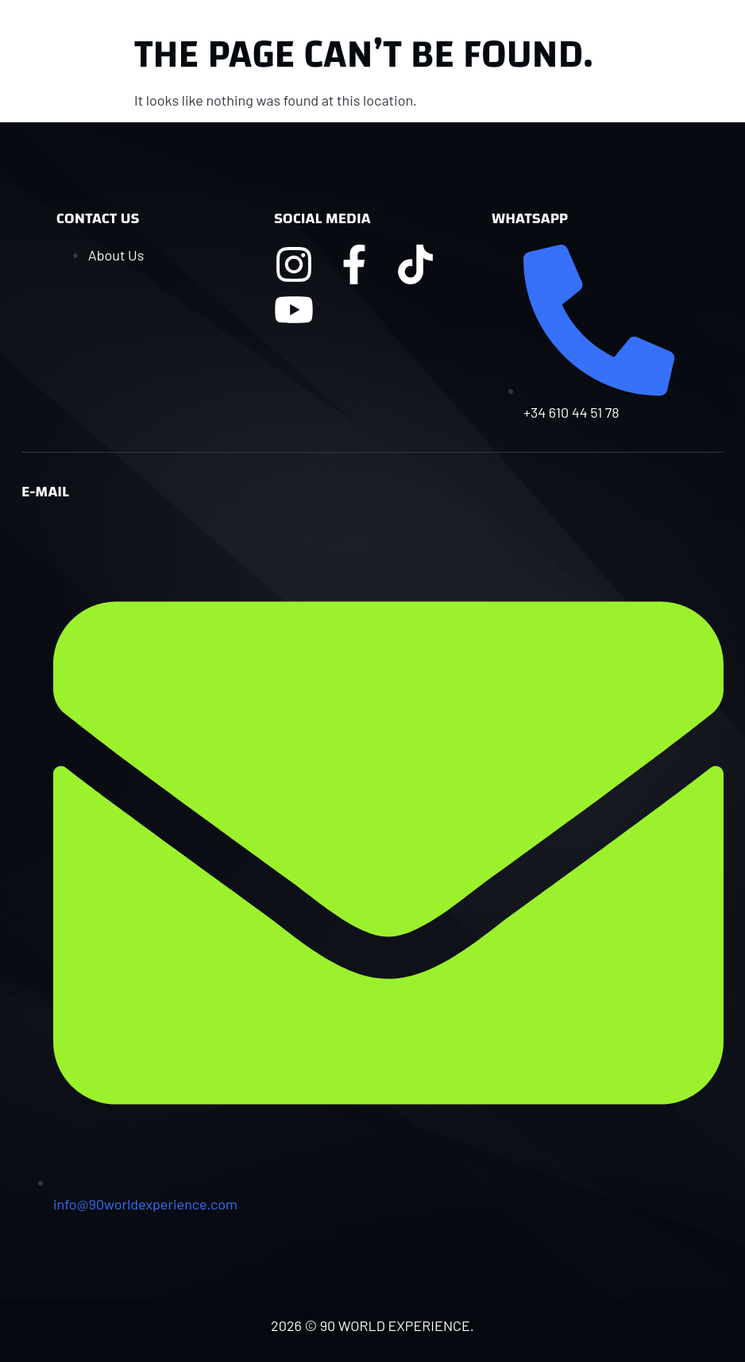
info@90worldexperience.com (145, 1204)
